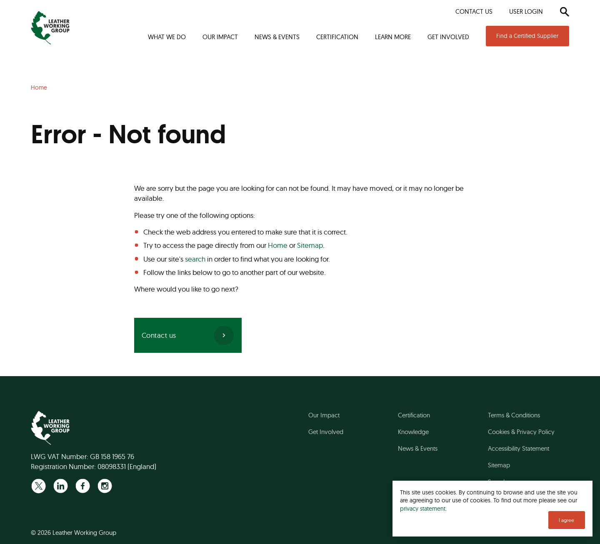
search (195, 259)
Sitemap (310, 245)
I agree (566, 520)
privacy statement (422, 508)
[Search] (564, 12)
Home (278, 245)
